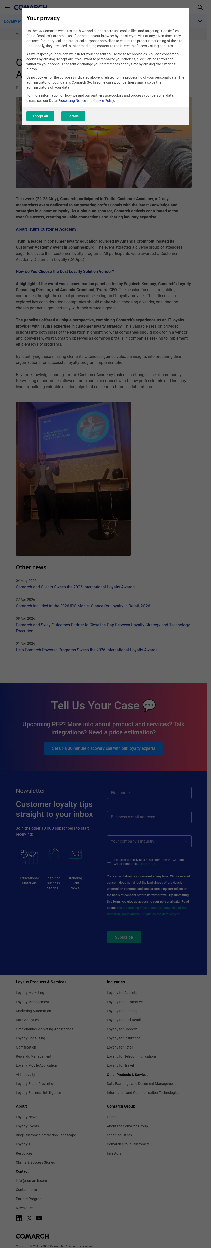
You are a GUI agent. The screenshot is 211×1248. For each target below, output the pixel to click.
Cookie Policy (103, 100)
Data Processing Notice (67, 100)
